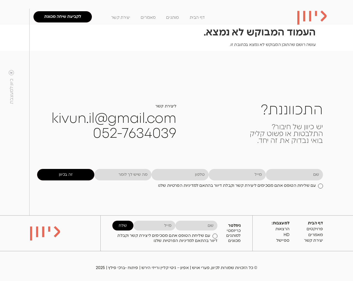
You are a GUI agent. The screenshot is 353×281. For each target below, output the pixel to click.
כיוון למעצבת (12, 91)
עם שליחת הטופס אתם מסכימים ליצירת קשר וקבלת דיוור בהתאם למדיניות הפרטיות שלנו (237, 185)
